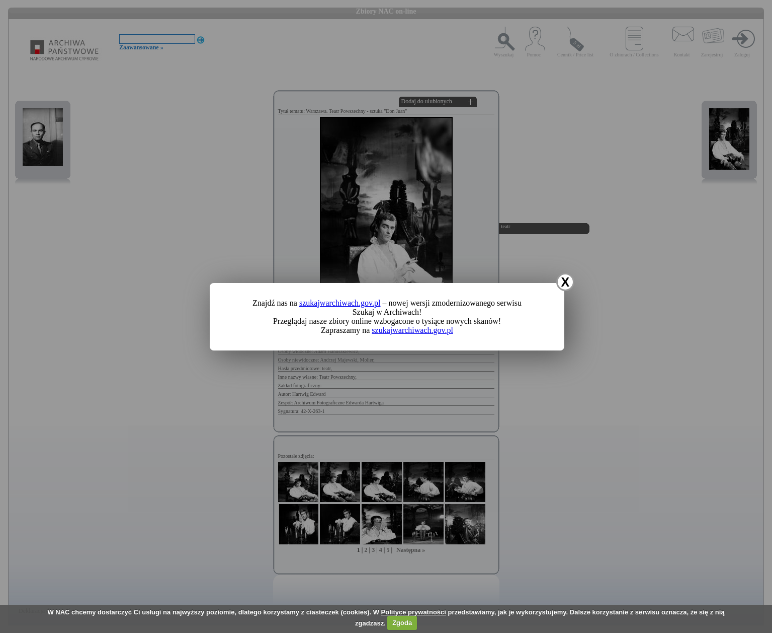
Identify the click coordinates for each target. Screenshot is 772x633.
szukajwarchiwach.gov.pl (340, 303)
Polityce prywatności (413, 612)
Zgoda (402, 622)
